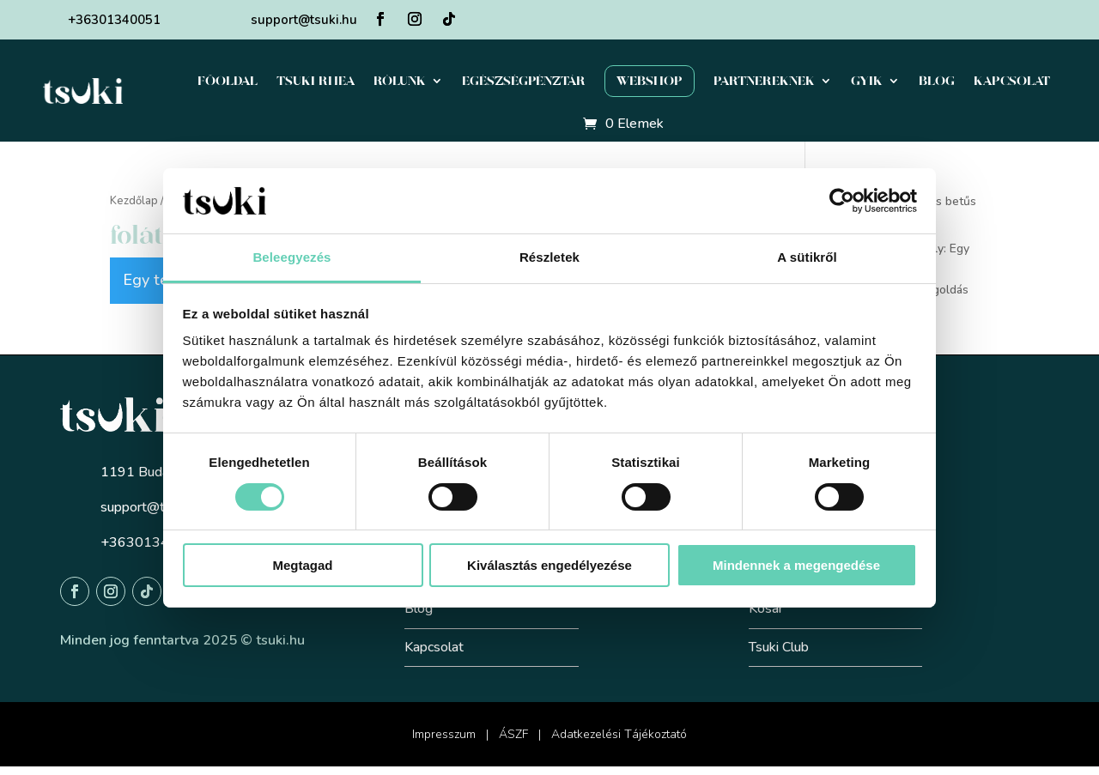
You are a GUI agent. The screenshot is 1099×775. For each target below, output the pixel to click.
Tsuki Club (779, 647)
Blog (937, 81)
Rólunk (399, 81)
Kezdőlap (134, 201)
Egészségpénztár (524, 81)
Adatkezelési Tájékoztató (619, 734)
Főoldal (227, 81)
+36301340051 (114, 19)
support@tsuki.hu (304, 19)
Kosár (766, 608)
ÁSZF (513, 734)
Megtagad (302, 565)
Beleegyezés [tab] (291, 257)
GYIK (867, 81)
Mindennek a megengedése (796, 565)
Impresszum (444, 734)
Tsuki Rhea (315, 81)
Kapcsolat (1012, 81)
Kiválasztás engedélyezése (549, 565)
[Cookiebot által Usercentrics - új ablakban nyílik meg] (842, 201)
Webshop (649, 81)
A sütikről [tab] (807, 257)
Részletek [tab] (549, 257)
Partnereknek (764, 81)
